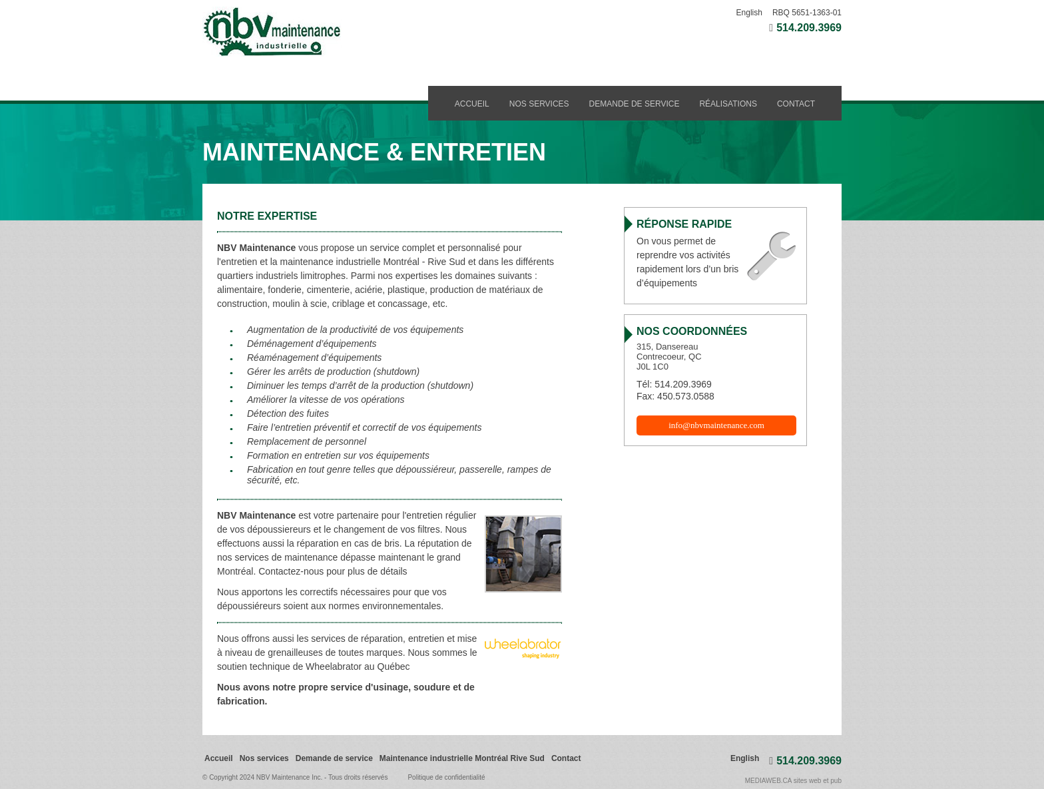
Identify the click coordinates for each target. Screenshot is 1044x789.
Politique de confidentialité (446, 777)
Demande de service (634, 104)
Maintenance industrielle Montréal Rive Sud (462, 758)
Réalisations (727, 104)
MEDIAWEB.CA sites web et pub (793, 780)
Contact (796, 104)
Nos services (539, 104)
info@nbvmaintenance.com (716, 425)
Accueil (472, 104)
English (749, 12)
